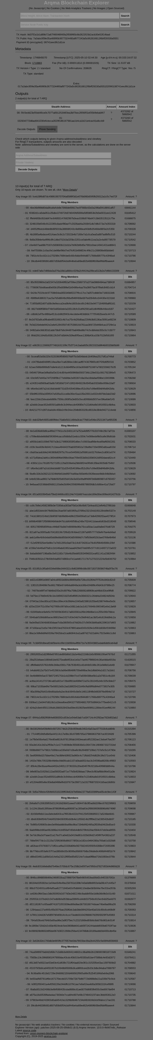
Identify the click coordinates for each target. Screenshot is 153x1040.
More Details (70, 189)
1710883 (37, 63)
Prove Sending (47, 129)
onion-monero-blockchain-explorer (49, 1033)
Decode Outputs (26, 129)
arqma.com (50, 1036)
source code (29, 1030)
